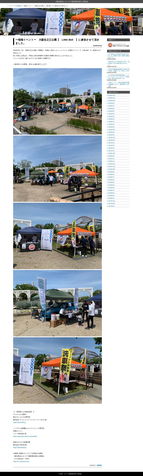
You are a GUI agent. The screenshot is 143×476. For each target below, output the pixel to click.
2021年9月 (111, 142)
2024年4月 (111, 113)
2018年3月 (111, 198)
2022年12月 (111, 129)
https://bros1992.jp (19, 422)
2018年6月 (111, 193)
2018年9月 (111, 187)
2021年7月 (111, 145)
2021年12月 (111, 137)
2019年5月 (111, 182)
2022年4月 (111, 132)
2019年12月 (111, 164)
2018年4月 (111, 195)
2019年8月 (111, 174)
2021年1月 (111, 150)
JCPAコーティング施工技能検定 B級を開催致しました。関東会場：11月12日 (118, 84)
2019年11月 (111, 166)
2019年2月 (111, 185)
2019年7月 (111, 177)
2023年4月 (111, 127)
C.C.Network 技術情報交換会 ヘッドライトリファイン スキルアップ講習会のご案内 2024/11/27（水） (118, 76)
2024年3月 (111, 116)
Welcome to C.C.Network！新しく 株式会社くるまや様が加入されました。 (118, 63)
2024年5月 (111, 111)
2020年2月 (111, 158)
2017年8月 (111, 206)
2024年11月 (111, 98)
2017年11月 (111, 201)
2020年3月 (111, 156)
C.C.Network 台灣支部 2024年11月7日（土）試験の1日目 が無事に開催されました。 (119, 55)
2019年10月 (111, 169)
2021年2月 (111, 148)
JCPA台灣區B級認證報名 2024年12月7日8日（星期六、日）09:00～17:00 (119, 70)
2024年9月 (111, 103)
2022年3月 (111, 135)
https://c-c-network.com (21, 461)
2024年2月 (111, 119)
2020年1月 (111, 161)
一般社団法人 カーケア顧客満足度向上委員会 (71, 1)
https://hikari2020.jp (19, 447)
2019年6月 (111, 179)
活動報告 (99, 465)
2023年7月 (111, 121)
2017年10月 (111, 203)
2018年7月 (111, 190)
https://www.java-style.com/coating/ (25, 436)
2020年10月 (111, 153)
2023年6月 (111, 124)
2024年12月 (111, 95)
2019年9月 (111, 172)
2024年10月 (111, 100)
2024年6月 (111, 108)
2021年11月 (111, 140)
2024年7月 (111, 106)
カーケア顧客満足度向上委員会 (73, 474)
